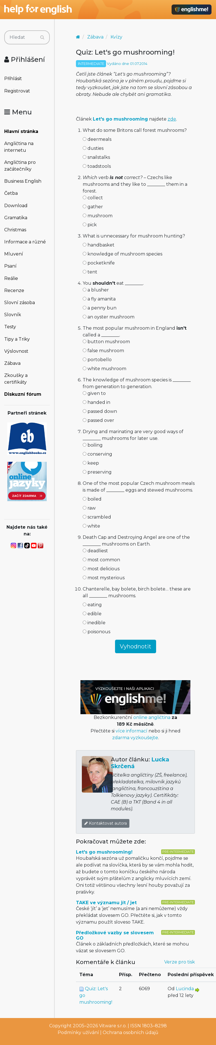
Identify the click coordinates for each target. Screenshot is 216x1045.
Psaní (10, 266)
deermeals (97, 139)
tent (90, 272)
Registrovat (17, 91)
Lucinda (185, 988)
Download (16, 205)
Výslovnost (16, 351)
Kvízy (116, 37)
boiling (93, 445)
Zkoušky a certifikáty (16, 379)
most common (101, 559)
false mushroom (103, 350)
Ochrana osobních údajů (130, 1032)
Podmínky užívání (78, 1032)
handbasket (98, 245)
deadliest (95, 550)
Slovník (12, 314)
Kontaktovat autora (105, 823)
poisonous (96, 631)
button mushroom (106, 341)
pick (90, 224)
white (91, 526)
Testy (10, 326)
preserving (97, 472)
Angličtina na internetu (18, 147)
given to (94, 393)
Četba (11, 193)
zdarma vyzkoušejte (135, 737)
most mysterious (104, 577)
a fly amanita (99, 299)
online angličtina (151, 717)
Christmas (15, 229)
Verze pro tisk (179, 962)
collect (93, 197)
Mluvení (13, 254)
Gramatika (15, 217)
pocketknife (99, 263)
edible (92, 613)
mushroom (97, 215)
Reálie (11, 278)
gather (93, 206)
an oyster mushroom (108, 317)
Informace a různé (25, 242)
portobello (97, 359)
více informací (131, 731)
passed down (100, 411)
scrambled (97, 517)
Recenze (14, 290)
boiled (92, 499)
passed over (98, 420)
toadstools (97, 166)
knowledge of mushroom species (122, 254)
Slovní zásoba (19, 302)
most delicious (101, 568)
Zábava (12, 363)
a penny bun (99, 308)
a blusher (96, 290)
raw (89, 508)
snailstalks (96, 157)
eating (92, 604)
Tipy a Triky (17, 339)
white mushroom (104, 368)
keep (91, 463)
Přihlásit (13, 78)
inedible (94, 622)
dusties (93, 148)
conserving (97, 454)
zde (172, 119)
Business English (22, 181)
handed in (96, 402)
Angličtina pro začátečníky (20, 166)
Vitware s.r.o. (113, 1025)
